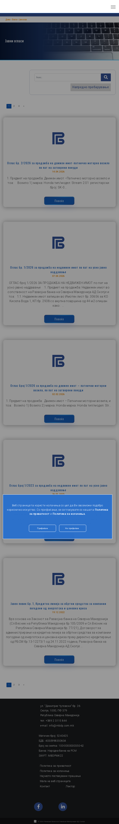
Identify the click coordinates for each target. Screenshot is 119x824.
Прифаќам (42, 528)
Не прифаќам (72, 528)
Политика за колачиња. (69, 513)
